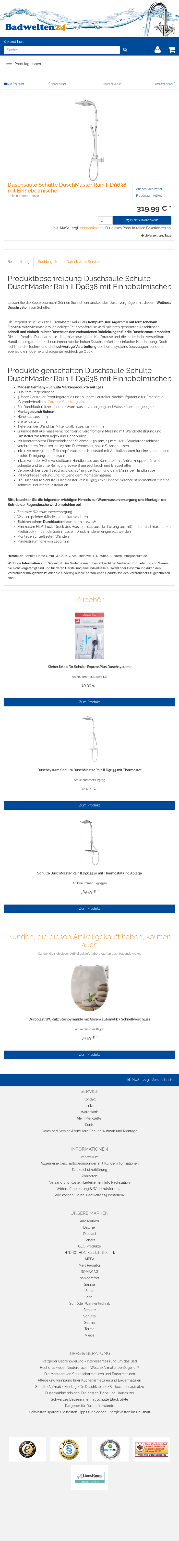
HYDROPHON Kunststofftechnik (89, 1253)
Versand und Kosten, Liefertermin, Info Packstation (89, 1182)
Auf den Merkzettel (149, 189)
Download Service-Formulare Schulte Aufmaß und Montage (89, 1131)
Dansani (89, 1234)
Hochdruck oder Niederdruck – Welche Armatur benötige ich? (89, 1368)
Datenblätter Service (83, 262)
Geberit (89, 1240)
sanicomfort (89, 1278)
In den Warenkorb (142, 220)
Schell (89, 1297)
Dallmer (89, 1227)
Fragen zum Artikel (149, 195)
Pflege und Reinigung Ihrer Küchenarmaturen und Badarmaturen (89, 1380)
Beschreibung (19, 262)
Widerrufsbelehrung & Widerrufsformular (90, 1189)
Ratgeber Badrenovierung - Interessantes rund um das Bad (89, 1361)
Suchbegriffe (48, 262)
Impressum (89, 1157)
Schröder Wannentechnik (89, 1303)
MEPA (89, 1259)
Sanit (89, 1291)
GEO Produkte (89, 1246)
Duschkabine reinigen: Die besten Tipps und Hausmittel (89, 1393)
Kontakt (90, 1099)
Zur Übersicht (16, 84)
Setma (89, 1323)
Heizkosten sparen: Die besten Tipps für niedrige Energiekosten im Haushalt (89, 1412)
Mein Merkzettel (89, 1118)
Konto (89, 1125)
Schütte (89, 1316)
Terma (89, 1329)
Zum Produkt (89, 702)
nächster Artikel (164, 84)
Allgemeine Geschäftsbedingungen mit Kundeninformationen (90, 1163)
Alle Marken (89, 1221)
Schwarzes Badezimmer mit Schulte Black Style (89, 1399)
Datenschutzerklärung (89, 1170)
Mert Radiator (89, 1265)
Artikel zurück (58, 84)
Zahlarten (89, 1176)
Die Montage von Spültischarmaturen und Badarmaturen (89, 1374)
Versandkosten (163, 1080)
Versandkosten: (92, 228)
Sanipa (89, 1284)
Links (89, 1106)
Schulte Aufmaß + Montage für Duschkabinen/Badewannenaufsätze (89, 1387)
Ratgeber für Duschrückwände (89, 1406)
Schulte (90, 1310)
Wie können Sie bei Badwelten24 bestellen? (90, 1195)
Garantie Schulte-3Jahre (67, 402)
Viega (89, 1335)
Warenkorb (89, 1112)
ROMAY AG (89, 1272)
